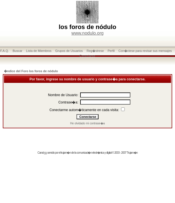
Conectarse (87, 56)
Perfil (111, 50)
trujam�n (66, 152)
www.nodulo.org (87, 33)
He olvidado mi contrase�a (87, 123)
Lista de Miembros (38, 50)
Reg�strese (95, 50)
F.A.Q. (4, 50)
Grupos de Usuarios (69, 50)
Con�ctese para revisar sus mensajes (145, 50)
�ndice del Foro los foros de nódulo (31, 71)
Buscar (17, 50)
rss (45, 152)
